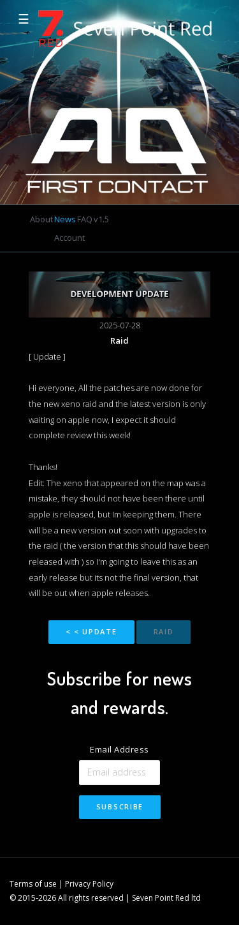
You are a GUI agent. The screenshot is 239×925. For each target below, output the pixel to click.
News (65, 219)
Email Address (119, 749)
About (41, 219)
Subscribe (119, 806)
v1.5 (101, 219)
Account (69, 237)
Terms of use (33, 883)
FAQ (84, 219)
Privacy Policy (89, 883)
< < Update (91, 631)
